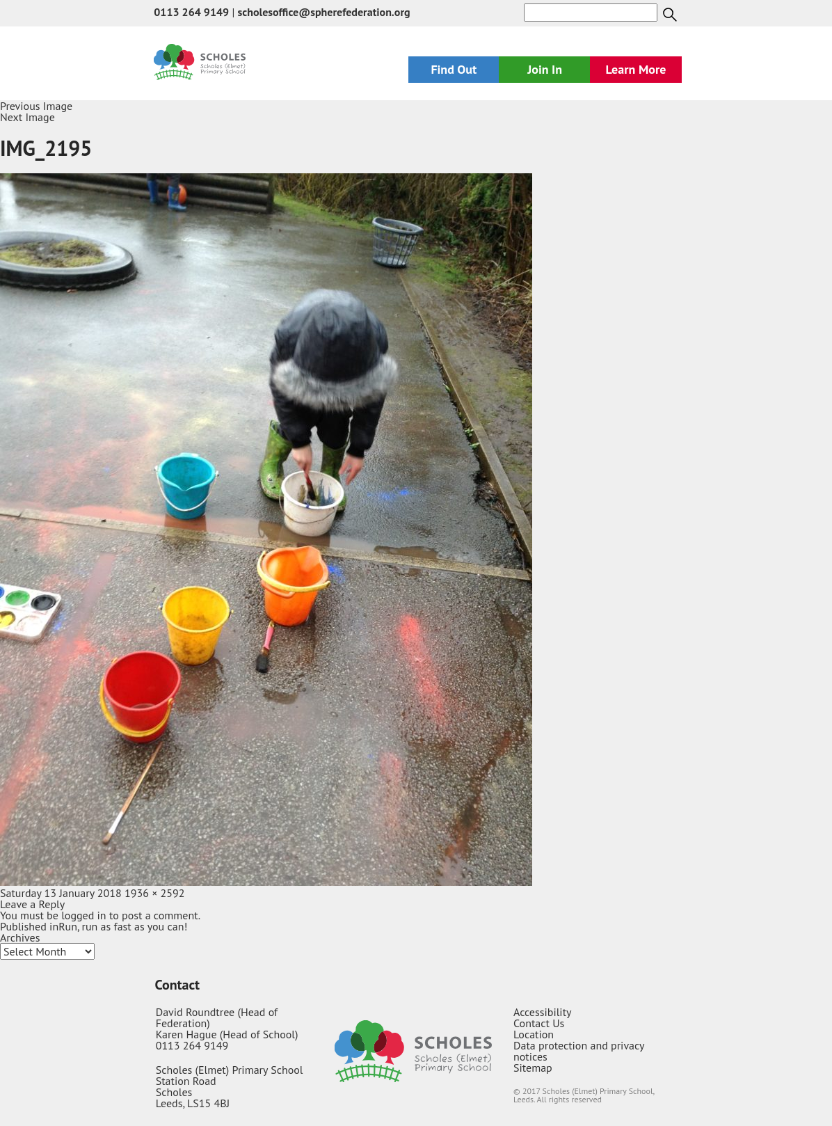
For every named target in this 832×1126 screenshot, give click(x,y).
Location (533, 1034)
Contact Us (538, 1023)
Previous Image (36, 106)
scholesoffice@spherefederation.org (324, 12)
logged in (83, 915)
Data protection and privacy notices (578, 1050)
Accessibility (542, 1012)
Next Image (27, 117)
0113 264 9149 (191, 12)
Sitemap (532, 1068)
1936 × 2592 (154, 893)
